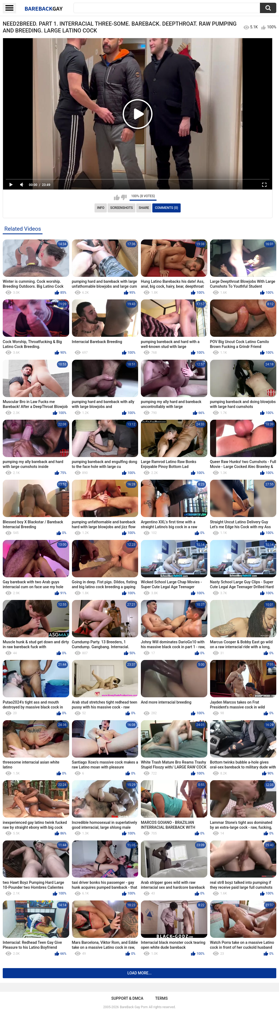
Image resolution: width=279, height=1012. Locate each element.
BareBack (44, 8)
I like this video (117, 197)
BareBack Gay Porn (134, 1007)
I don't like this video (124, 197)
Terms (161, 998)
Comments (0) (166, 208)
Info (100, 208)
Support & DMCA (127, 998)
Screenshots (121, 208)
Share (144, 208)
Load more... (140, 973)
